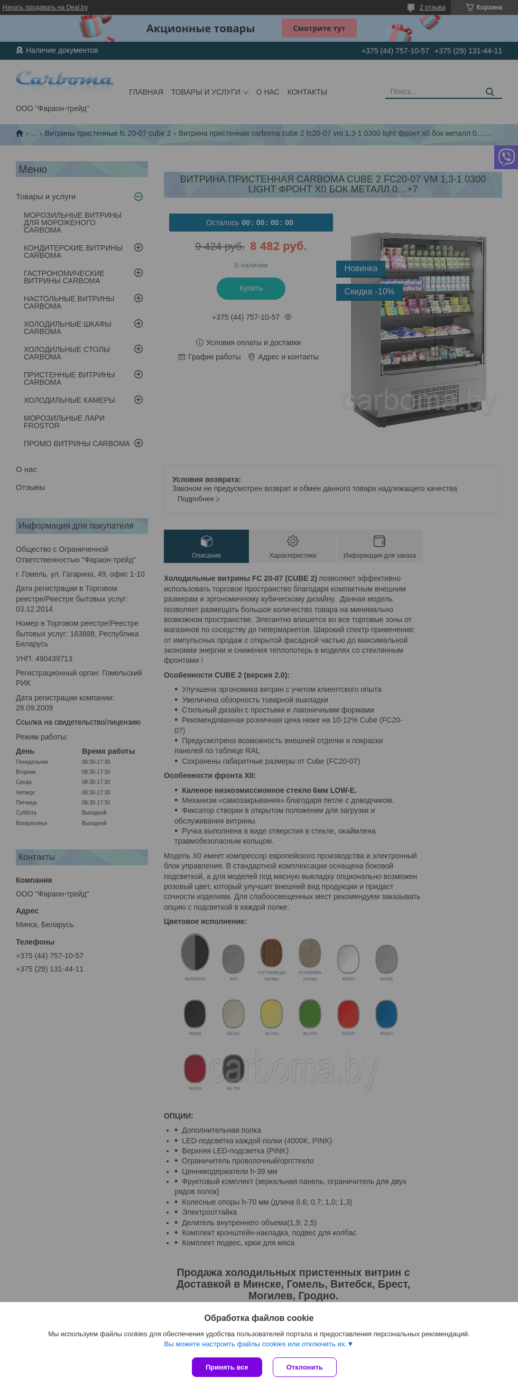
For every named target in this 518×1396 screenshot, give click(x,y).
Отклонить (304, 1367)
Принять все (227, 1367)
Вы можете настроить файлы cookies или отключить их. (255, 1344)
